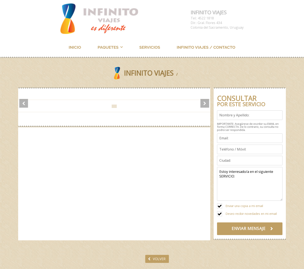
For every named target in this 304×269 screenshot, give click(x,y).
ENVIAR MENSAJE (248, 228)
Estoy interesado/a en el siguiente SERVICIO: (249, 184)
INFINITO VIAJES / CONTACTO (206, 47)
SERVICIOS (149, 47)
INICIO (75, 47)
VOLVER (157, 259)
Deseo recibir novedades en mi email (251, 214)
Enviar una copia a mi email (244, 206)
